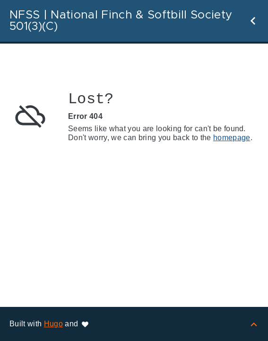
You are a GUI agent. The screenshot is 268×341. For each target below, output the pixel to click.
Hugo (53, 324)
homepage (232, 138)
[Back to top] (254, 324)
